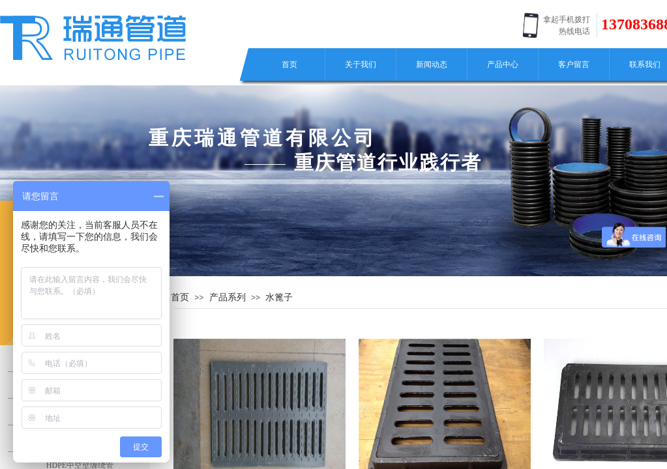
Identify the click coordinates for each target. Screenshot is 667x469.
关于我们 (360, 64)
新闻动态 (431, 64)
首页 (289, 64)
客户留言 (573, 64)
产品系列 (227, 297)
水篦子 (279, 297)
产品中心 (502, 64)
